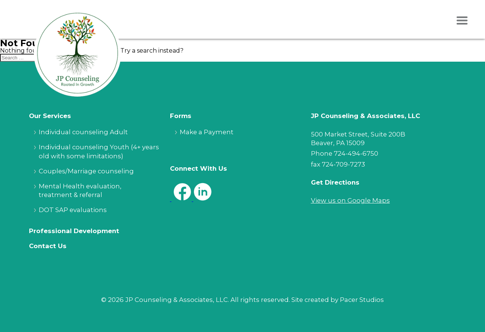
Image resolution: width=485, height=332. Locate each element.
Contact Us (48, 246)
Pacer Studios (362, 299)
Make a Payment (206, 132)
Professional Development (74, 231)
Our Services (50, 116)
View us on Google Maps (350, 200)
